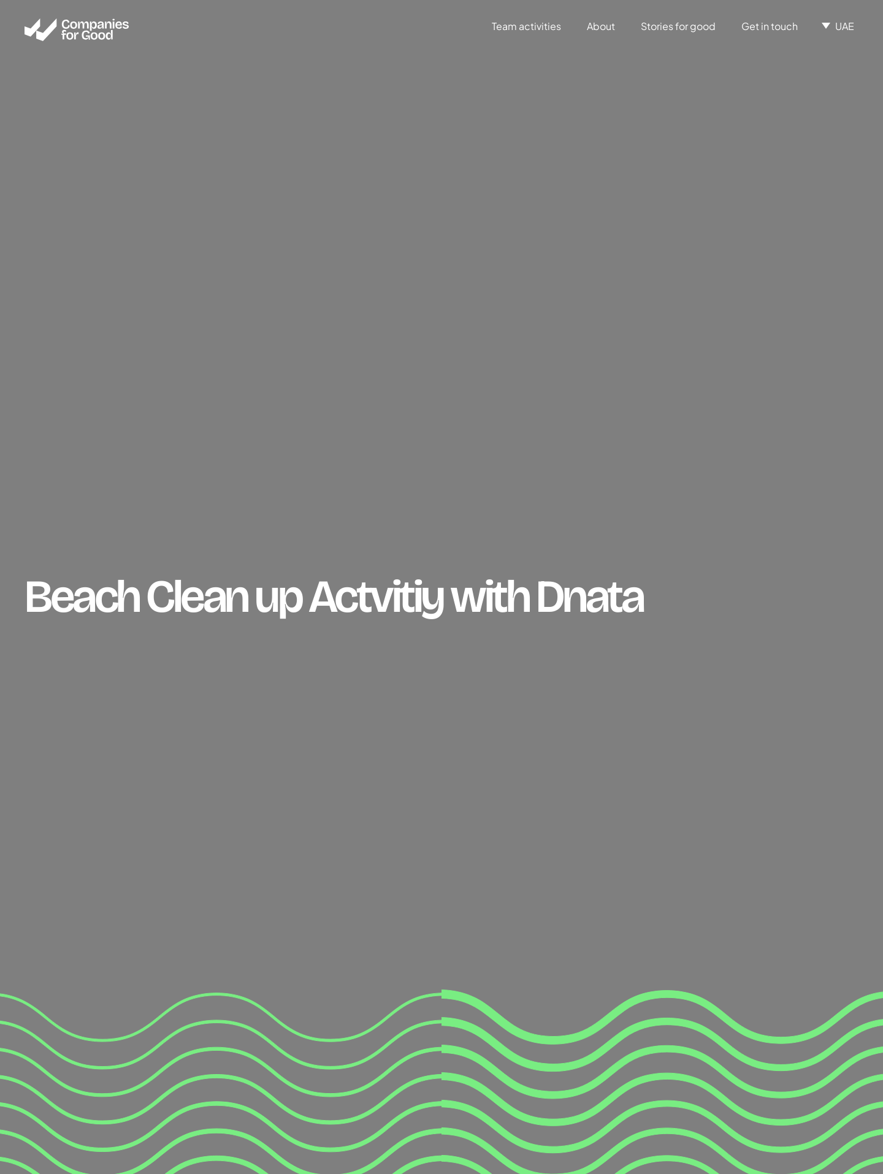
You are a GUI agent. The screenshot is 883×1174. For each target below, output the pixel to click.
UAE (844, 26)
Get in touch (769, 26)
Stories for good (678, 26)
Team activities (526, 26)
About (601, 26)
